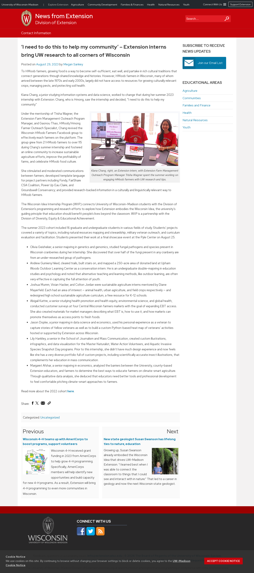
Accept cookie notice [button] (223, 561)
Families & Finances (132, 4)
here (70, 391)
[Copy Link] (49, 404)
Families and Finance (196, 105)
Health (187, 113)
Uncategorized (50, 417)
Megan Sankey (73, 64)
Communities (192, 98)
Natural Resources (195, 120)
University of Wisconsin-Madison (20, 4)
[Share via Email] (43, 404)
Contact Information (36, 33)
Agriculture (190, 91)
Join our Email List (210, 63)
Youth (186, 127)
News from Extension (64, 16)
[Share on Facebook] (32, 404)
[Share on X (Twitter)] (37, 405)
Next (172, 431)
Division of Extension (55, 23)
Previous (33, 431)
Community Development (103, 4)
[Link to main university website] (47, 542)
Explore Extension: (58, 4)
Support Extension (240, 4)
